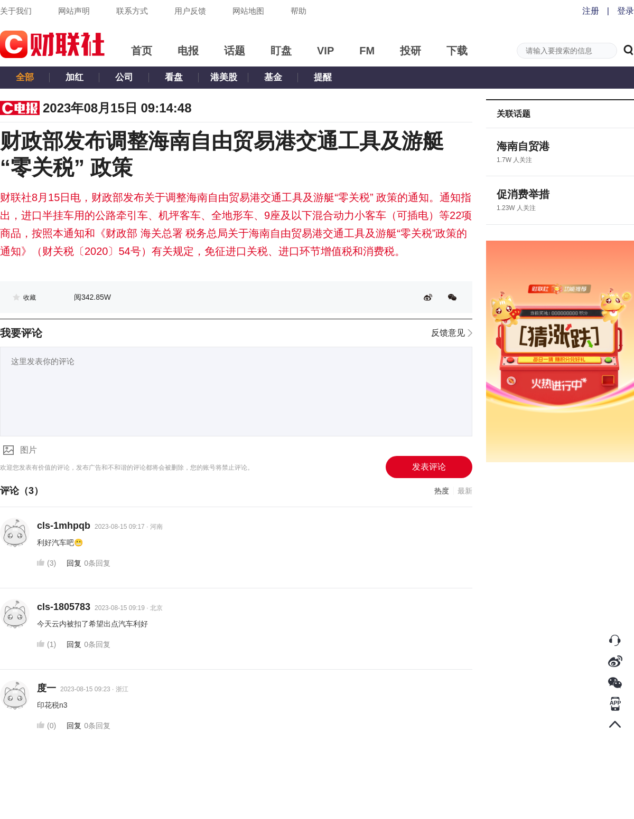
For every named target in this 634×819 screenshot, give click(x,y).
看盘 (174, 77)
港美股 (223, 77)
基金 (273, 77)
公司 (124, 77)
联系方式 (132, 10)
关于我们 (16, 10)
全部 (25, 77)
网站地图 (248, 10)
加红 (74, 77)
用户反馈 (190, 10)
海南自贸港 (523, 146)
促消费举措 (523, 194)
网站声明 (74, 10)
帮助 (298, 10)
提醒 (323, 77)
